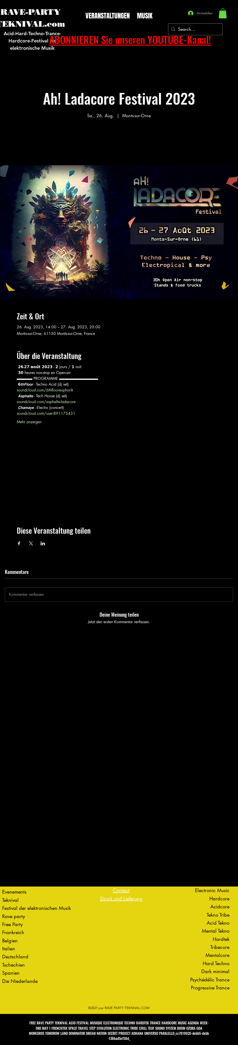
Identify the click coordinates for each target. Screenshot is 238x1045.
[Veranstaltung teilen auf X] (31, 543)
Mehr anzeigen (29, 421)
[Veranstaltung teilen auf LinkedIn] (43, 543)
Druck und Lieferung (121, 899)
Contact (121, 890)
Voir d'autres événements (119, 142)
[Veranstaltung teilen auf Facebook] (19, 543)
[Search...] (195, 29)
